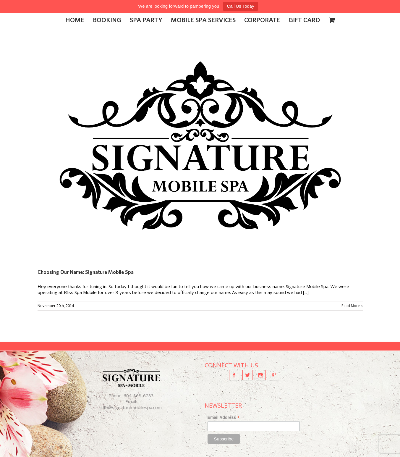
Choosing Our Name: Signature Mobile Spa (86, 272)
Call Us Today (240, 6)
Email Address (224, 417)
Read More (350, 305)
